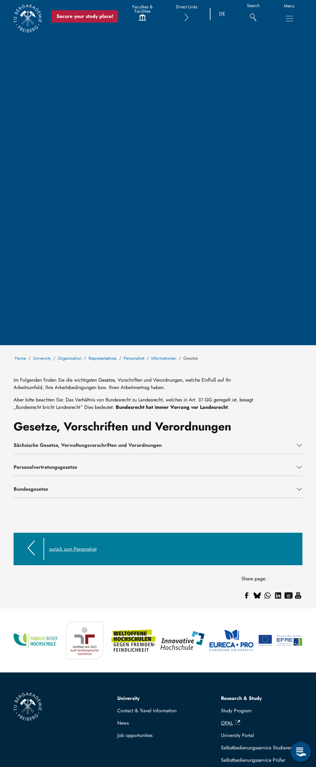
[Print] (298, 595)
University (42, 358)
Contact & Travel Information (147, 710)
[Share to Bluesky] (257, 595)
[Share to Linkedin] (278, 595)
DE (222, 13)
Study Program (236, 710)
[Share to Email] (289, 595)
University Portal (237, 735)
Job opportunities (134, 735)
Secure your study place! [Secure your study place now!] (84, 16)
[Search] (253, 14)
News (123, 723)
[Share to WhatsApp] (268, 595)
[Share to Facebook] (247, 595)
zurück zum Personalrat (73, 549)
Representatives (103, 358)
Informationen (163, 358)
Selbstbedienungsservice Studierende (259, 747)
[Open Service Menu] (301, 752)
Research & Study (241, 698)
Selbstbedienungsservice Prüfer (253, 760)
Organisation (69, 358)
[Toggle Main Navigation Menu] (289, 18)
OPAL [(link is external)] (230, 723)
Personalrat (134, 358)
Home (20, 358)
